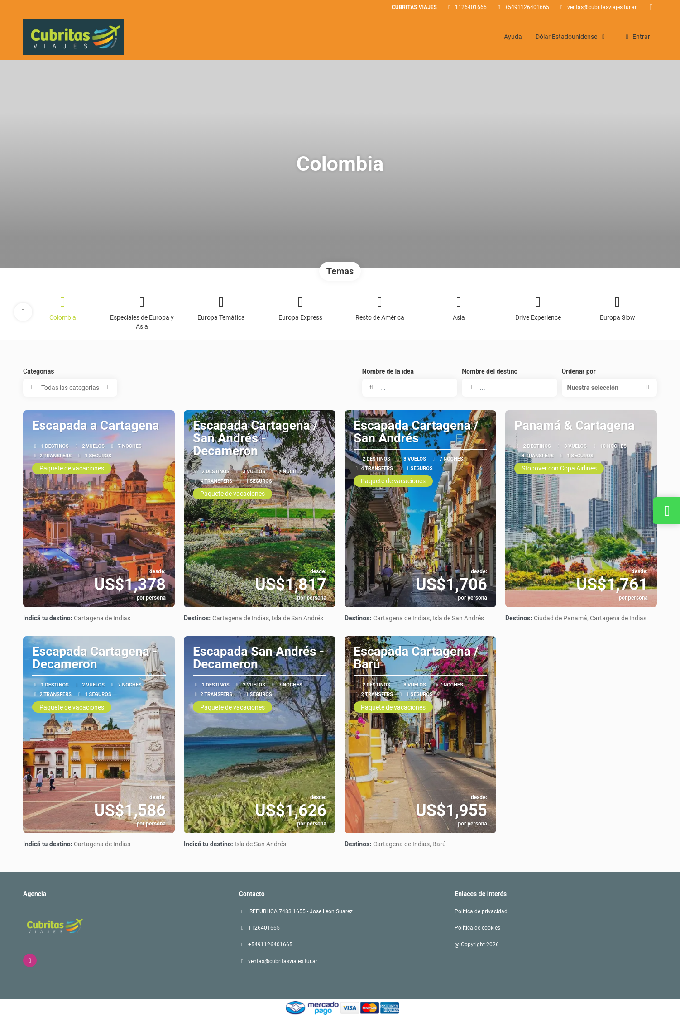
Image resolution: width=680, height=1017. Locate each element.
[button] (23, 312)
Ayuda (513, 36)
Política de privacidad (481, 911)
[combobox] (509, 388)
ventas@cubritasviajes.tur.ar (602, 7)
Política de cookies (477, 928)
